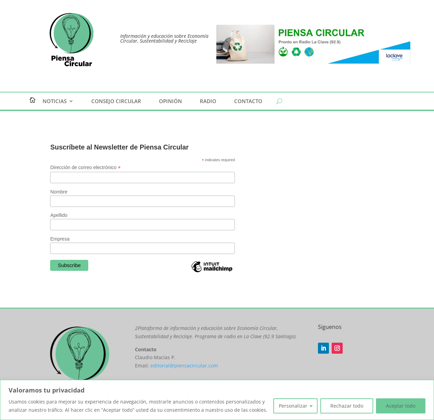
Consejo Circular (116, 101)
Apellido (58, 215)
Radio (208, 101)
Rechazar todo (346, 405)
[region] (217, 400)
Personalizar (293, 405)
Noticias (55, 101)
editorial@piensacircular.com (184, 365)
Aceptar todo (400, 405)
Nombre (58, 192)
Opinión (170, 101)
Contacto (248, 101)
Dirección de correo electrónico (85, 167)
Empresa (59, 239)
